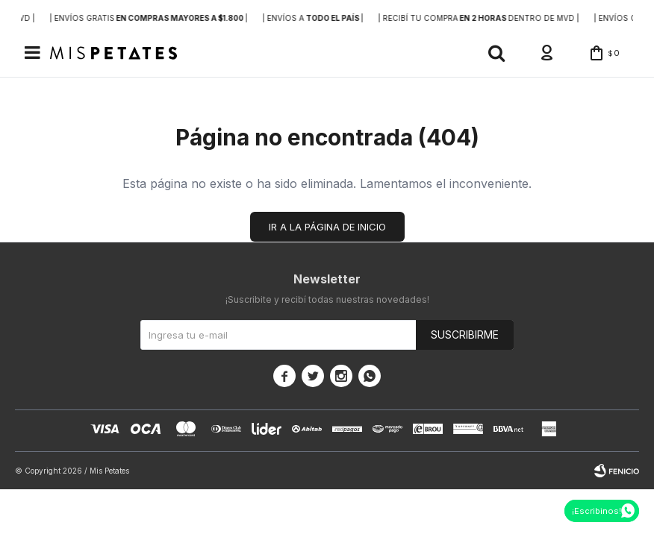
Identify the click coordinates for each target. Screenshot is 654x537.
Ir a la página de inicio (327, 227)
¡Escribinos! (596, 511)
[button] (496, 53)
